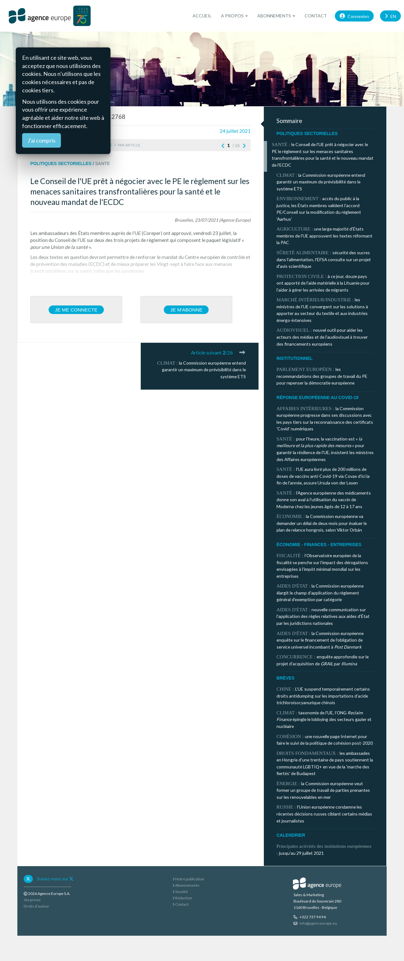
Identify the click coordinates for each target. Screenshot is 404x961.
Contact (316, 15)
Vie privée (32, 899)
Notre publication (188, 879)
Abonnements (185, 885)
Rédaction (182, 898)
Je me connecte (76, 309)
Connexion (354, 15)
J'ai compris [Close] (41, 140)
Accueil (202, 15)
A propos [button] (234, 15)
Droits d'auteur (36, 906)
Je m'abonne (186, 309)
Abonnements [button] (276, 15)
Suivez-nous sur (55, 878)
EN (390, 15)
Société (180, 891)
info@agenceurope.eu (318, 923)
